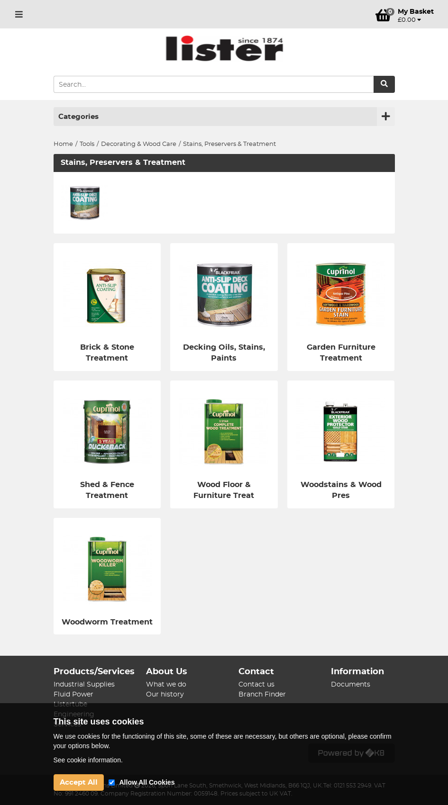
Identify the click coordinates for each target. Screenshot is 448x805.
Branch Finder (262, 694)
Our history (165, 694)
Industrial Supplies (84, 684)
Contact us (256, 684)
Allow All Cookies (147, 782)
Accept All (79, 782)
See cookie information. (88, 760)
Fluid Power (73, 694)
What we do (166, 684)
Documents (350, 684)
